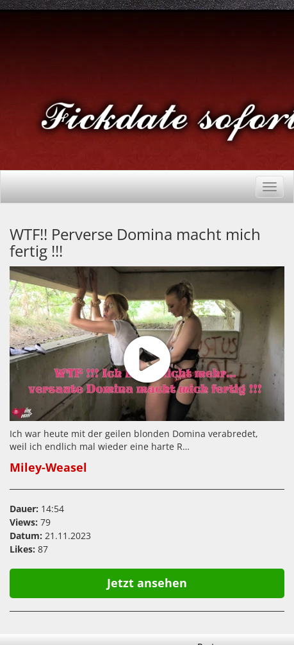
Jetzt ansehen (147, 582)
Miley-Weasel (48, 467)
